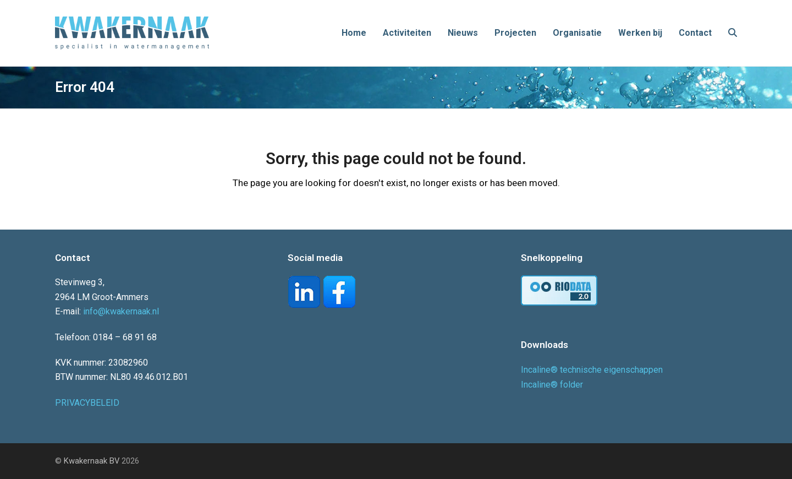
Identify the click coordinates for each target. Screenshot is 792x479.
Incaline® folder (552, 384)
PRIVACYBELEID (87, 403)
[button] (732, 33)
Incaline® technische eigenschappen (592, 369)
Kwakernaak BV (91, 461)
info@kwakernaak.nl (121, 311)
